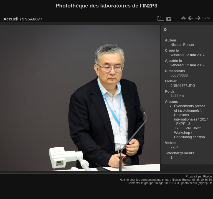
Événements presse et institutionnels (190, 108)
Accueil (11, 19)
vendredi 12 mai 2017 (188, 55)
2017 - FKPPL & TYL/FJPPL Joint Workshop (191, 126)
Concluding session (189, 137)
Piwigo (207, 176)
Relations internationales (185, 117)
